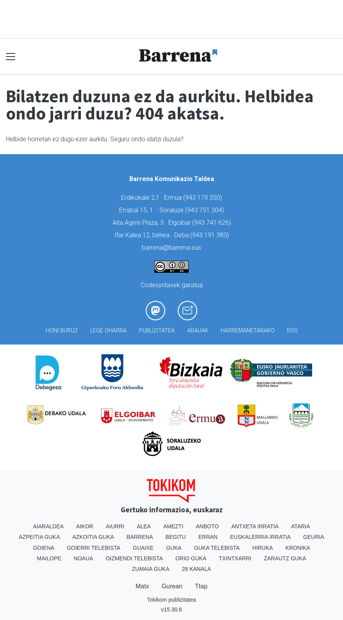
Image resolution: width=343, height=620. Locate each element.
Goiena (43, 548)
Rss (292, 330)
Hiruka (262, 548)
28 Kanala (196, 569)
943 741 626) (212, 222)
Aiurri (115, 526)
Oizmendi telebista (134, 558)
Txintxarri (235, 558)
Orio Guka (190, 558)
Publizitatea (157, 330)
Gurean (172, 586)
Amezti (173, 526)
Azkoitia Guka (93, 537)
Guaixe (143, 548)
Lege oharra (108, 330)
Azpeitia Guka (39, 537)
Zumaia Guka (151, 569)
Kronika (298, 548)
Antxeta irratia (255, 526)
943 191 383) (210, 235)
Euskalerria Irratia (260, 537)
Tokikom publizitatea (171, 600)
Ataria (300, 526)
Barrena (140, 537)
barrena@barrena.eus (171, 247)
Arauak (197, 330)
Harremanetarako (248, 330)
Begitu (176, 537)
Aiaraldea (48, 526)
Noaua (83, 558)
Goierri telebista (93, 548)
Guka (174, 548)
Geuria (313, 537)
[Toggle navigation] (10, 56)
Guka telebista (217, 548)
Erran (208, 537)
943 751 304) (205, 210)
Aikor (84, 526)
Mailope (49, 558)
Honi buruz (62, 330)
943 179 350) (203, 197)
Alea (144, 526)
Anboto (207, 526)
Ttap (201, 586)
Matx (142, 586)
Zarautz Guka (285, 558)
